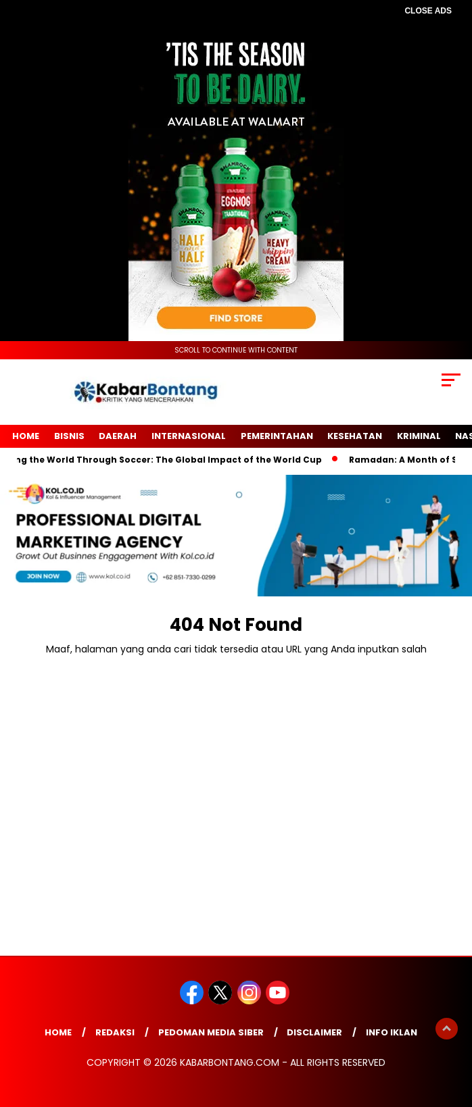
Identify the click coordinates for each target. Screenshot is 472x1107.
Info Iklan (391, 1032)
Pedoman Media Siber (211, 1032)
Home (25, 436)
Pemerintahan (277, 436)
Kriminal (419, 436)
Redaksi (115, 1032)
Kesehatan (354, 436)
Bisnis (69, 436)
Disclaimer (314, 1032)
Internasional (188, 436)
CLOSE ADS (428, 11)
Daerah (118, 436)
